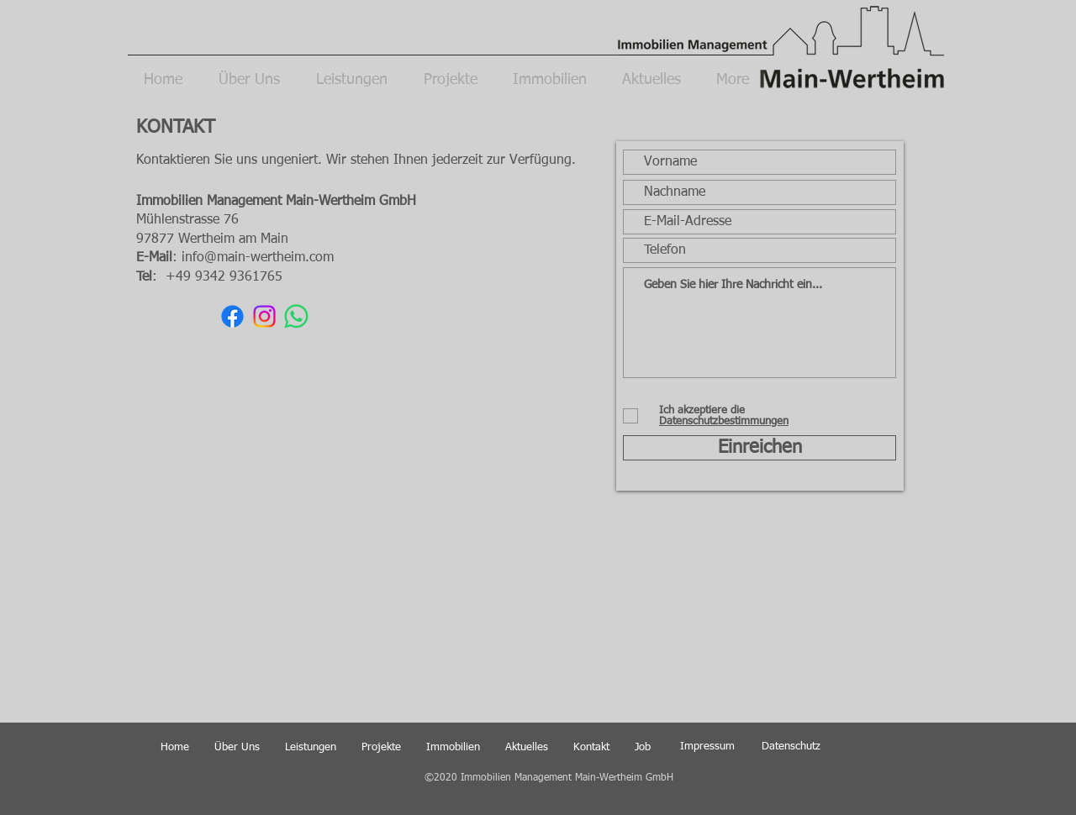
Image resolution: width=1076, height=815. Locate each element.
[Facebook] (232, 316)
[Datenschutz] (791, 747)
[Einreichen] (759, 447)
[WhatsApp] (296, 316)
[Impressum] (707, 747)
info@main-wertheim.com (258, 258)
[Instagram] (264, 316)
